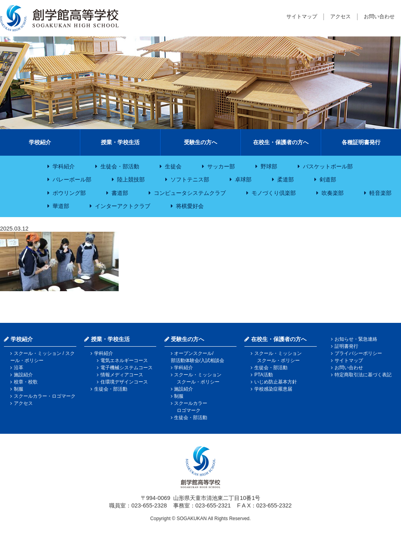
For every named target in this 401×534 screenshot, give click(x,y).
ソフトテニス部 (189, 179)
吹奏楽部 (333, 193)
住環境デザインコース (124, 382)
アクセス (340, 16)
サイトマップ (301, 16)
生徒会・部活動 (119, 166)
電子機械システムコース (126, 367)
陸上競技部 (131, 179)
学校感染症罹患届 (273, 389)
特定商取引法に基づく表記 (363, 375)
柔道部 (285, 179)
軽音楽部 (380, 193)
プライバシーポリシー (358, 353)
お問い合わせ (379, 16)
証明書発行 (346, 346)
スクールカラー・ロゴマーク (45, 396)
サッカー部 (221, 166)
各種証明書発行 (361, 142)
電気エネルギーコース (124, 360)
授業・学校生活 (120, 142)
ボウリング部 (69, 193)
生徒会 (173, 166)
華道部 (61, 206)
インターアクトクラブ (122, 206)
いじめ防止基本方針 (275, 382)
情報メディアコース (121, 375)
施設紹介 (23, 375)
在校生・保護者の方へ (280, 142)
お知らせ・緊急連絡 (356, 339)
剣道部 (328, 179)
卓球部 (243, 179)
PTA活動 (263, 375)
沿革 (18, 367)
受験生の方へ (200, 142)
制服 (18, 389)
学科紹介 (64, 166)
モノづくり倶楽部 (274, 193)
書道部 (120, 193)
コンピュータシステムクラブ (190, 193)
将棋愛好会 (190, 206)
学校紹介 (40, 142)
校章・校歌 (26, 382)
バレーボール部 (72, 179)
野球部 (269, 166)
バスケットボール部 (328, 166)
